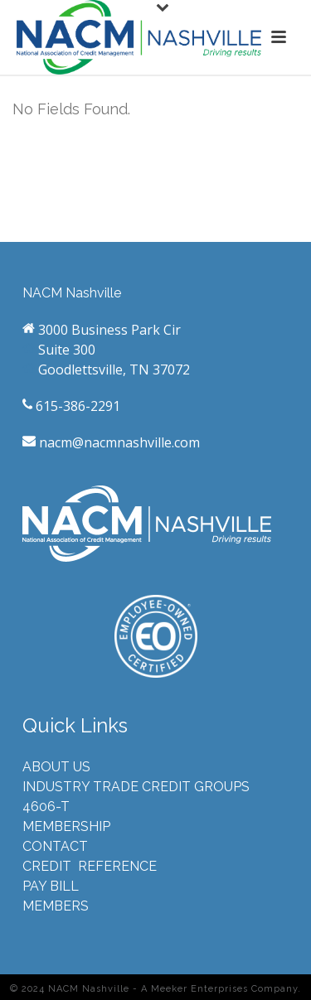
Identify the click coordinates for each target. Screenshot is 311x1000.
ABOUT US (56, 767)
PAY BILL (50, 886)
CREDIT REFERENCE (89, 866)
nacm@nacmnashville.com (118, 442)
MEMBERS (55, 906)
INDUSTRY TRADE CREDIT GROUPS (136, 787)
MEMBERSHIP (66, 826)
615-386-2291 (76, 406)
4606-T (46, 806)
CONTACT (55, 846)
